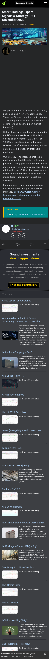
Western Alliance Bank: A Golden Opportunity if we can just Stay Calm (21, 320)
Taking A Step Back (12, 448)
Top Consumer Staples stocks (29, 214)
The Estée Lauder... (20, 229)
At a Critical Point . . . (13, 375)
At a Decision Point (12, 506)
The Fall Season (10, 602)
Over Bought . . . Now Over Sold (18, 567)
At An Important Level (13, 394)
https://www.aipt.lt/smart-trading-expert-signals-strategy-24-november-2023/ (22, 195)
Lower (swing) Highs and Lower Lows (21, 430)
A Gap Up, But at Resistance (16, 300)
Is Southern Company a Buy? (17, 352)
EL (12, 226)
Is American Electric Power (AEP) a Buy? (23, 522)
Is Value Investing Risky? (15, 620)
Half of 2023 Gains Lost (14, 412)
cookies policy (26, 656)
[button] (45, 653)
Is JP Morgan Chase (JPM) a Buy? (20, 546)
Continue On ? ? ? (11, 489)
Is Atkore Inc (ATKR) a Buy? (16, 465)
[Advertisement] (24, 81)
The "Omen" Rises (11, 585)
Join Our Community (23, 285)
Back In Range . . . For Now (16, 643)
